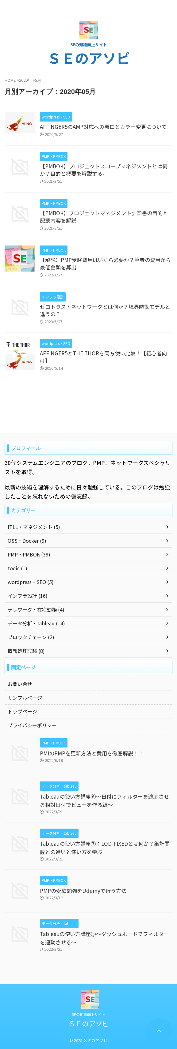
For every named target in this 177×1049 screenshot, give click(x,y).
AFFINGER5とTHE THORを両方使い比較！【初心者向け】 (103, 356)
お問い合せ (20, 683)
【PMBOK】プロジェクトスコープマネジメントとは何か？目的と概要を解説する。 (103, 169)
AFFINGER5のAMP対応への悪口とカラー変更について (103, 126)
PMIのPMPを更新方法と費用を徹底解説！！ (92, 753)
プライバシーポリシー (32, 725)
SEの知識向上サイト (89, 1014)
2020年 (25, 80)
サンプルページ (25, 697)
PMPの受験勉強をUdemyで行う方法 (83, 890)
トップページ (22, 711)
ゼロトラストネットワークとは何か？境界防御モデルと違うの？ (105, 310)
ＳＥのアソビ (88, 58)
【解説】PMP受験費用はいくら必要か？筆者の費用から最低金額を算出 (105, 263)
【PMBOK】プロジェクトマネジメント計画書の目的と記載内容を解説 (104, 216)
